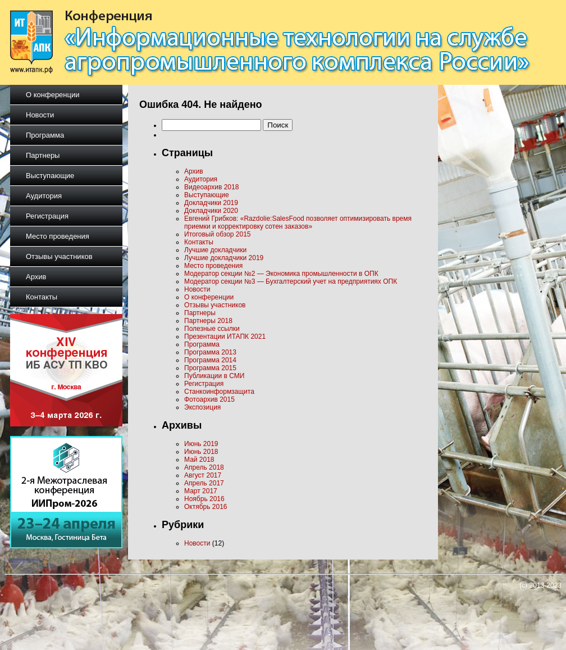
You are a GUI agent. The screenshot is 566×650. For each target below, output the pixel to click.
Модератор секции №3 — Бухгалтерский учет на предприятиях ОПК (290, 281)
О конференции (53, 94)
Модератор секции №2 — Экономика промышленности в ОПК (281, 274)
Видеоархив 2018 (211, 187)
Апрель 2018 (204, 467)
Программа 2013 (210, 352)
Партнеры (43, 155)
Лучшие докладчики (215, 250)
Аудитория (44, 196)
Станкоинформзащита (219, 392)
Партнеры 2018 (208, 321)
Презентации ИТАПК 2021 (225, 336)
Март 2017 (200, 491)
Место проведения (57, 236)
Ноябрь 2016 (204, 499)
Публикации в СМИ (214, 376)
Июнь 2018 (201, 452)
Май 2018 (199, 459)
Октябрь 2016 (205, 507)
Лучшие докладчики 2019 (223, 258)
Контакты (41, 297)
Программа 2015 (210, 368)
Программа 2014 (210, 360)
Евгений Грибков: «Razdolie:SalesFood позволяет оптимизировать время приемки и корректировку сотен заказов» (298, 222)
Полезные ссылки (212, 329)
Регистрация (47, 216)
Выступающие (50, 175)
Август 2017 (202, 475)
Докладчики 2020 (211, 211)
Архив (36, 276)
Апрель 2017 (204, 483)
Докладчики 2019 (211, 203)
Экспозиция (202, 407)
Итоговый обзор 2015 (217, 234)
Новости (40, 115)
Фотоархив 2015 (209, 399)
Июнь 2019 (201, 444)
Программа (45, 135)
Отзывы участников (59, 256)
